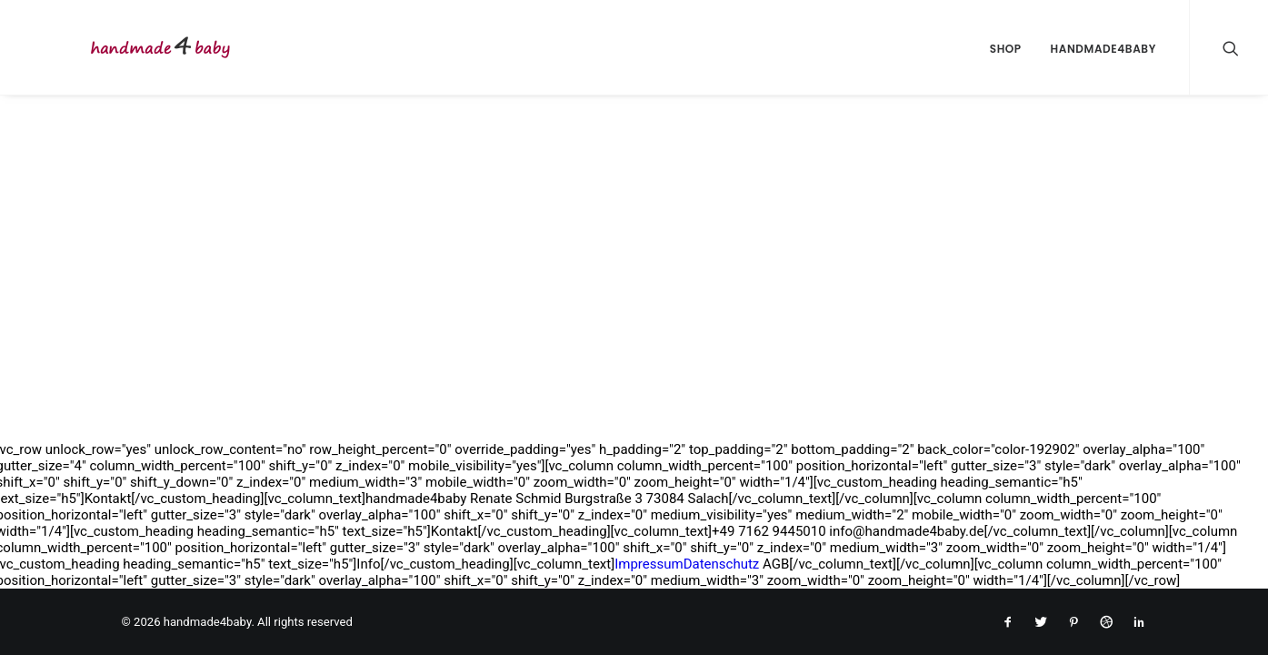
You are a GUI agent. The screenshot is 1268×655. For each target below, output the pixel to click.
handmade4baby (1103, 48)
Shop (1006, 48)
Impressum (648, 564)
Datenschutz (722, 564)
